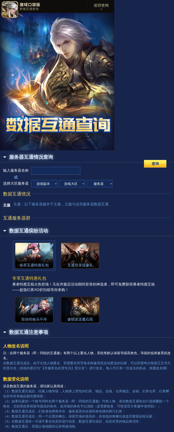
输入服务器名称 (16, 170)
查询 (155, 164)
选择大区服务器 (16, 183)
